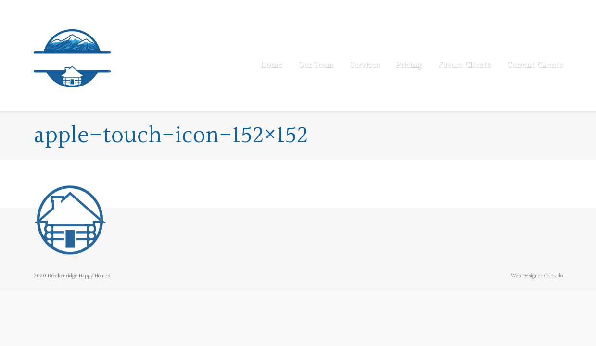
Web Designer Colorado (537, 276)
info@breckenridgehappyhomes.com (142, 9)
